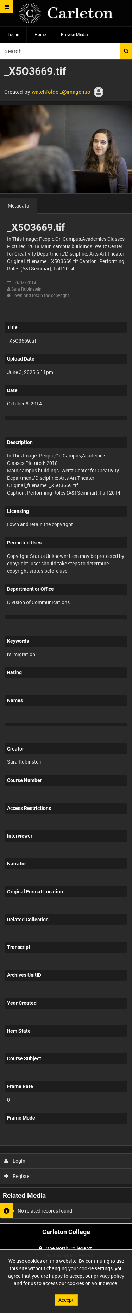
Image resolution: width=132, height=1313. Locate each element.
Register (17, 1176)
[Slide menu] (6, 6)
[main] (66, 641)
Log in (13, 34)
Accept (66, 1299)
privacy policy (109, 1275)
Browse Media (74, 34)
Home (40, 34)
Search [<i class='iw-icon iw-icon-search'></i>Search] (126, 50)
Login (15, 1160)
